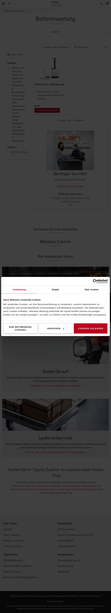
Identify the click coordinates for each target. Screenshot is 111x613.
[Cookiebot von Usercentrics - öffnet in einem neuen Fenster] (95, 281)
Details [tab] (55, 289)
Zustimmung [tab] (19, 289)
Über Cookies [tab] (92, 289)
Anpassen (55, 328)
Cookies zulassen (90, 328)
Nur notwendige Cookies (20, 328)
